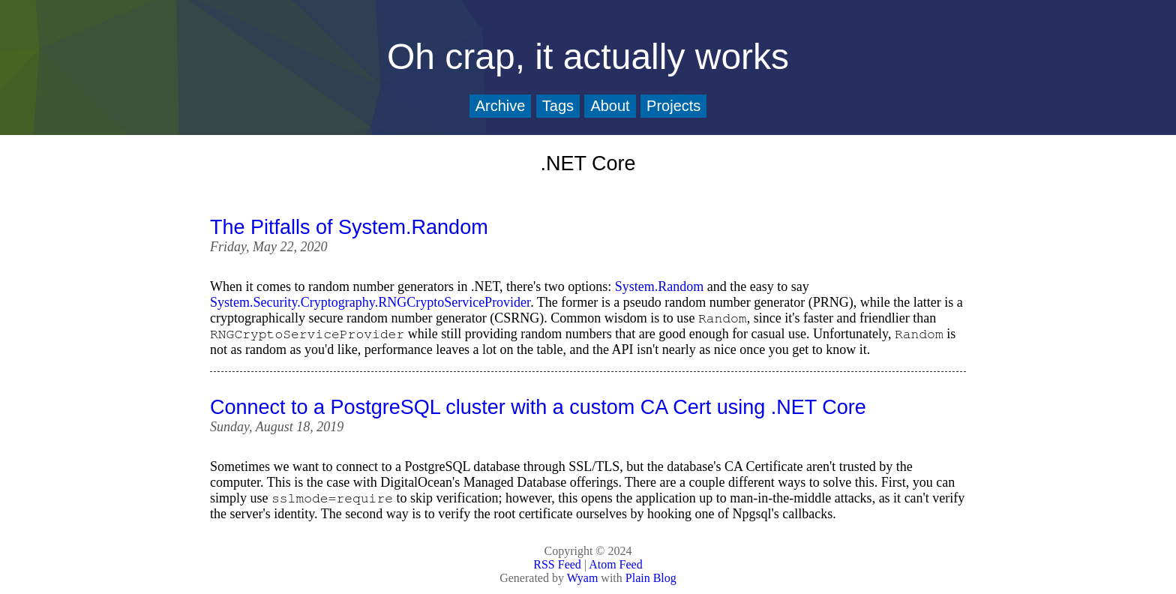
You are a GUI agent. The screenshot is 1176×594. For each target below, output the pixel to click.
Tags (558, 106)
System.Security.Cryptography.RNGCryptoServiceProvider (370, 302)
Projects (673, 106)
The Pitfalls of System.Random (349, 227)
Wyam (582, 578)
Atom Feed (616, 564)
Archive (501, 106)
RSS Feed (557, 564)
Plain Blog (651, 578)
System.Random (659, 286)
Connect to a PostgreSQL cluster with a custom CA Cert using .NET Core (538, 407)
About (609, 106)
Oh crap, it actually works (588, 56)
